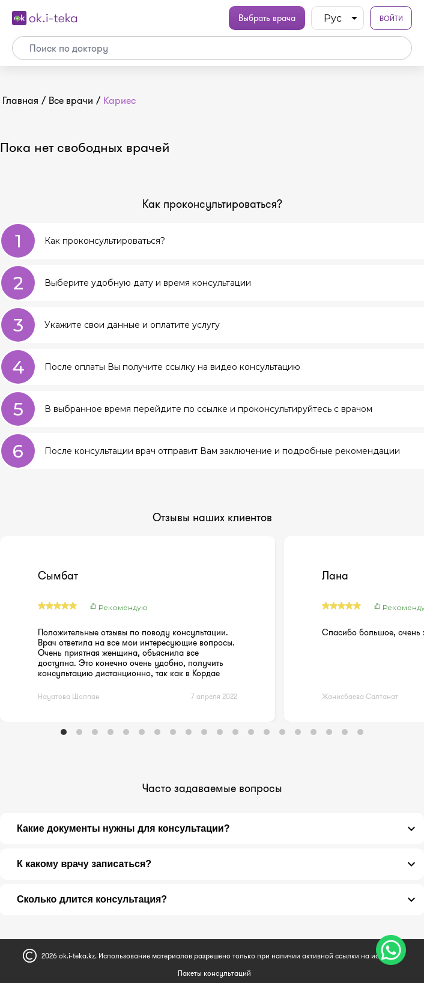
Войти (391, 18)
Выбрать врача (266, 18)
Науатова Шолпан (69, 696)
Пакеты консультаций (214, 973)
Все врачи (71, 100)
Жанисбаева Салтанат (360, 696)
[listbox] (337, 18)
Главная (20, 100)
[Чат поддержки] (391, 950)
